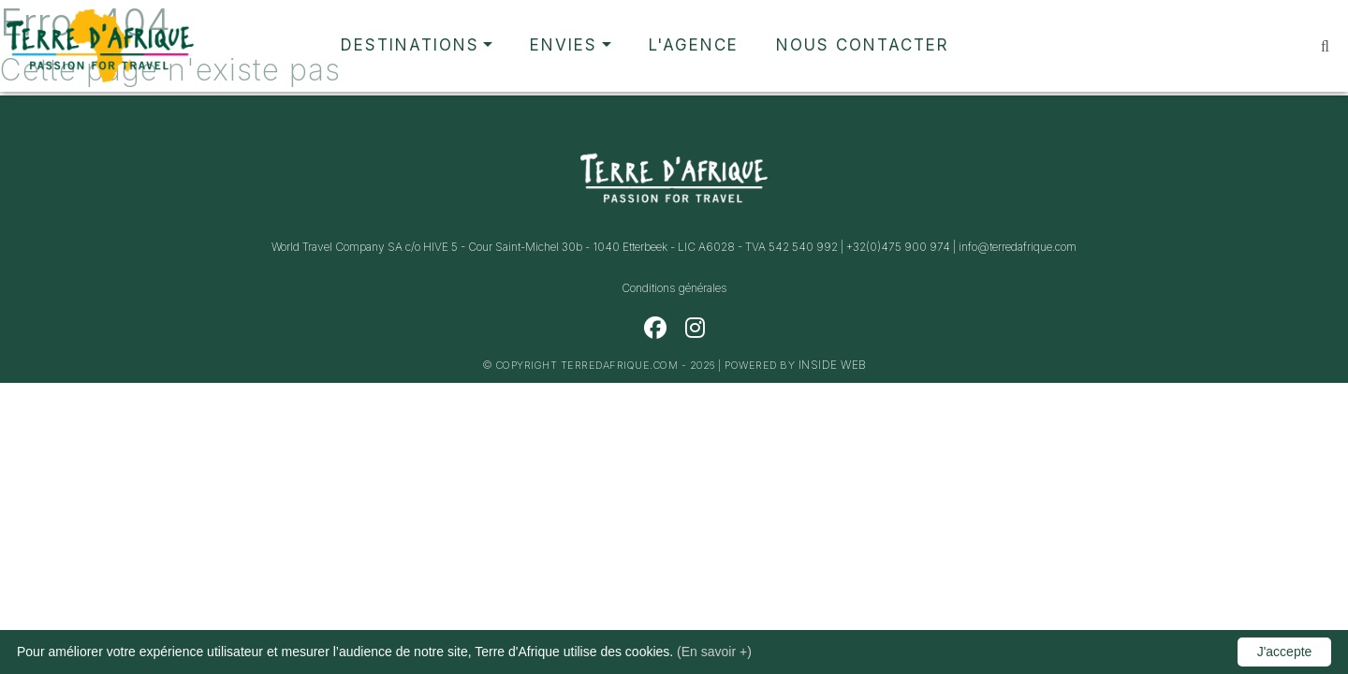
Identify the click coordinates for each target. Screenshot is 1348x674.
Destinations (410, 45)
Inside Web (833, 365)
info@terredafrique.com (1018, 247)
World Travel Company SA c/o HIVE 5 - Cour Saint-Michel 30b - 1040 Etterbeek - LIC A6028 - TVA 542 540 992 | (558, 247)
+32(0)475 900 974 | (902, 247)
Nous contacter (862, 45)
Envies (563, 45)
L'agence (694, 45)
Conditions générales (674, 288)
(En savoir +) (714, 651)
